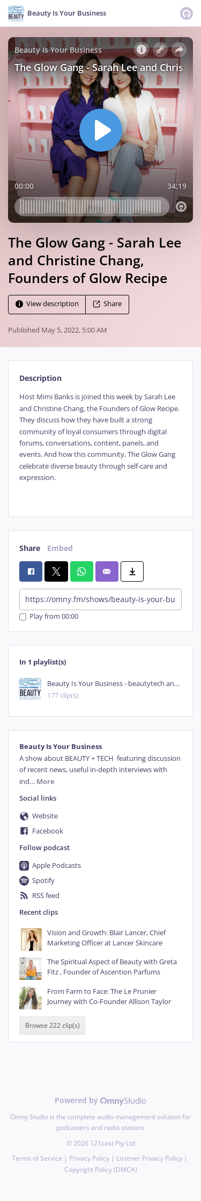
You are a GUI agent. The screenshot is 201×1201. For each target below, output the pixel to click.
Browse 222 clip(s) (52, 1025)
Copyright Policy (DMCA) (100, 1169)
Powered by (100, 1100)
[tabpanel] (100, 445)
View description (47, 304)
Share (107, 304)
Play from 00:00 (48, 616)
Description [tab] (40, 378)
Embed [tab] (60, 548)
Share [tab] (29, 548)
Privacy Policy (89, 1158)
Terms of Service (37, 1158)
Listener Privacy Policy (149, 1158)
